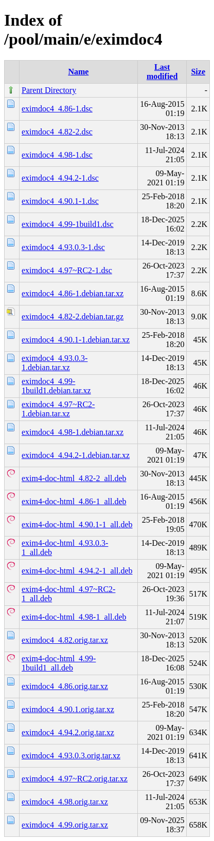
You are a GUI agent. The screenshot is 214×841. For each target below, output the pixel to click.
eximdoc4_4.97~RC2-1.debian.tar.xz (58, 409)
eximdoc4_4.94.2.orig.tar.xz (68, 732)
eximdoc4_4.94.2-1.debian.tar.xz (76, 455)
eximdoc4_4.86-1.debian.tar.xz (72, 293)
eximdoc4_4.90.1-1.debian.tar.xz (76, 339)
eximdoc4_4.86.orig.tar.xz (65, 686)
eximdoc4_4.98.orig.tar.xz (65, 801)
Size (198, 71)
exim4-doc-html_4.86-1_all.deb (74, 501)
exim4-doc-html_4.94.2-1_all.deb (77, 570)
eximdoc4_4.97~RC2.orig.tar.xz (75, 778)
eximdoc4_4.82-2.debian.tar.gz (72, 316)
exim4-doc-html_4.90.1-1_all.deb (77, 524)
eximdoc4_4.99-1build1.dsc (68, 224)
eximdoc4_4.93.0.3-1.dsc (63, 247)
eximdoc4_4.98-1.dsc (57, 154)
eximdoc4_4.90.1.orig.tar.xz (68, 709)
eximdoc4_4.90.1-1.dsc (60, 201)
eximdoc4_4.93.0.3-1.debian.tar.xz (54, 363)
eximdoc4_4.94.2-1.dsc (60, 178)
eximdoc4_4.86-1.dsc (57, 108)
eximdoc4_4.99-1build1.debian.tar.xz (56, 386)
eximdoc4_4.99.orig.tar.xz (65, 824)
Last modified (162, 72)
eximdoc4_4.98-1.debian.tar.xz (72, 432)
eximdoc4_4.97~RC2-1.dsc (67, 270)
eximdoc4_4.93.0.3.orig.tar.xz (71, 755)
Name (78, 71)
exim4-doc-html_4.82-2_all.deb (74, 478)
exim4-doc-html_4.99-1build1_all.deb (59, 663)
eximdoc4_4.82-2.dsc (57, 131)
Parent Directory (49, 90)
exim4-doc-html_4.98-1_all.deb (74, 617)
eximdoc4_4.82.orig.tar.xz (65, 640)
